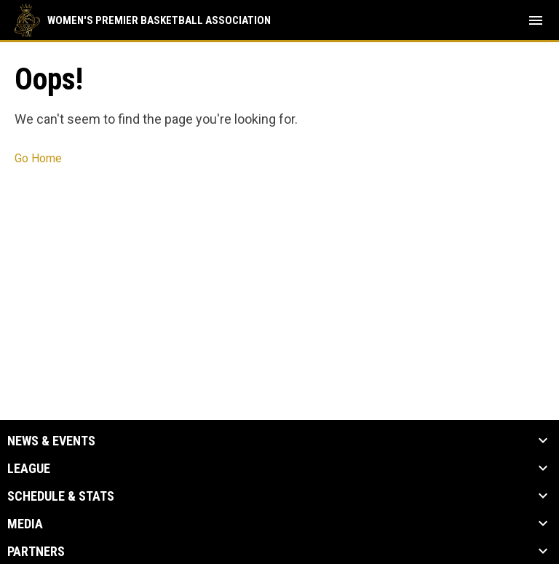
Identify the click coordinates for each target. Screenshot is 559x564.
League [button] (28, 468)
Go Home (38, 158)
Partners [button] (36, 551)
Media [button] (25, 524)
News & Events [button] (51, 441)
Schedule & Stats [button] (60, 496)
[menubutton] (535, 20)
